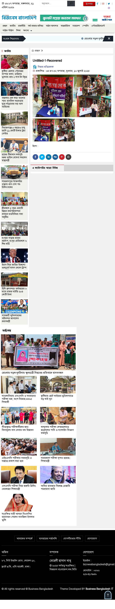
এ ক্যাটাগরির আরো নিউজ (45, 168)
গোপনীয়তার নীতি (72, 538)
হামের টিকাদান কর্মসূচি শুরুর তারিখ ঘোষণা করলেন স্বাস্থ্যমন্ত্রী (14, 157)
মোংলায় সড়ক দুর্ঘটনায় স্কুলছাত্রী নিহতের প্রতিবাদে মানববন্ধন (32, 372)
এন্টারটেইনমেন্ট (98, 25)
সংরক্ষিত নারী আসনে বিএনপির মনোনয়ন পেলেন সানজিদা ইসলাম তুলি (18, 517)
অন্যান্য (26, 30)
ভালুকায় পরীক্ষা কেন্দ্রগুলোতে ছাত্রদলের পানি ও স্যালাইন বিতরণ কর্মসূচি (57, 430)
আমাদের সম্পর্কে (24, 538)
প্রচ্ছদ (5, 25)
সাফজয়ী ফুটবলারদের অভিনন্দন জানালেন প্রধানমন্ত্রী (12, 318)
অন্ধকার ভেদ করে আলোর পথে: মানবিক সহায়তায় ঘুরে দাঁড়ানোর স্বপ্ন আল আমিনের (13, 102)
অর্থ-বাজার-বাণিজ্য (35, 25)
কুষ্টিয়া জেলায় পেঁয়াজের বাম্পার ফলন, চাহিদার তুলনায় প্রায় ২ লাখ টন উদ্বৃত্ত (14, 74)
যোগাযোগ (92, 538)
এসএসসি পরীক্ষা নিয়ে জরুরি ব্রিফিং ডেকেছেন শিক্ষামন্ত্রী (19, 487)
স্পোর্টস (85, 25)
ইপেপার (89, 4)
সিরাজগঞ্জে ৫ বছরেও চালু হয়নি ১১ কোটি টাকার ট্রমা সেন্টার (13, 130)
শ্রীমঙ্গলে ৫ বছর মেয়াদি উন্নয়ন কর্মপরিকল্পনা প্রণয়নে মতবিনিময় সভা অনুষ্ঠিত (12, 212)
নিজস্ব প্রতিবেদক (43, 66)
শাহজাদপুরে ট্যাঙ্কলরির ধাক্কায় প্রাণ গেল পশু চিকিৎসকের (12, 184)
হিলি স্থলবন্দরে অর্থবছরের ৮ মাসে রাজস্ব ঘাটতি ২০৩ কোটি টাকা (14, 291)
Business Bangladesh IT (99, 588)
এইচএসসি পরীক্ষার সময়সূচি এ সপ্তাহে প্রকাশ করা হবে (17, 459)
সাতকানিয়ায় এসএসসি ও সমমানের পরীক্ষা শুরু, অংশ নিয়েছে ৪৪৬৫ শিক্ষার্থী (19, 399)
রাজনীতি (21, 25)
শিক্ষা (18, 30)
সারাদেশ (76, 25)
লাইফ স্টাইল (8, 30)
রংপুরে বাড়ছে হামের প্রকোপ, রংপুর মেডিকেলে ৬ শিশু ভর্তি (14, 240)
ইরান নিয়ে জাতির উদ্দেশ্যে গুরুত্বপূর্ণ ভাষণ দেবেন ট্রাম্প (14, 266)
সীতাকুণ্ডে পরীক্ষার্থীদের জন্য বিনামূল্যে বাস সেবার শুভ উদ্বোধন (18, 428)
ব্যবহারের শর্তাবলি (48, 538)
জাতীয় (12, 25)
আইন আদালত (52, 25)
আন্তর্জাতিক (65, 25)
